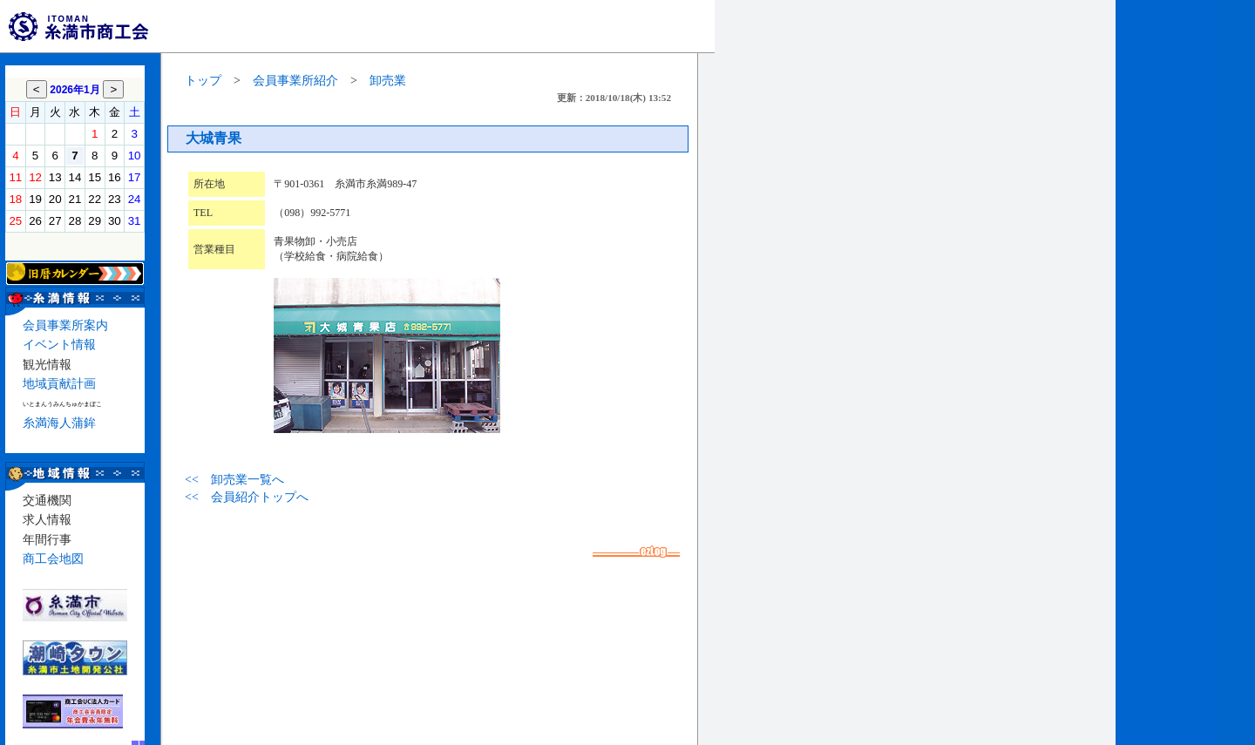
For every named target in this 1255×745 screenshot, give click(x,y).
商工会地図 (53, 559)
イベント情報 (59, 344)
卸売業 (388, 80)
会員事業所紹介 (295, 80)
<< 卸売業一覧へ (234, 479)
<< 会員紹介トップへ (247, 497)
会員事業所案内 (65, 325)
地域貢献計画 (59, 383)
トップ (203, 80)
